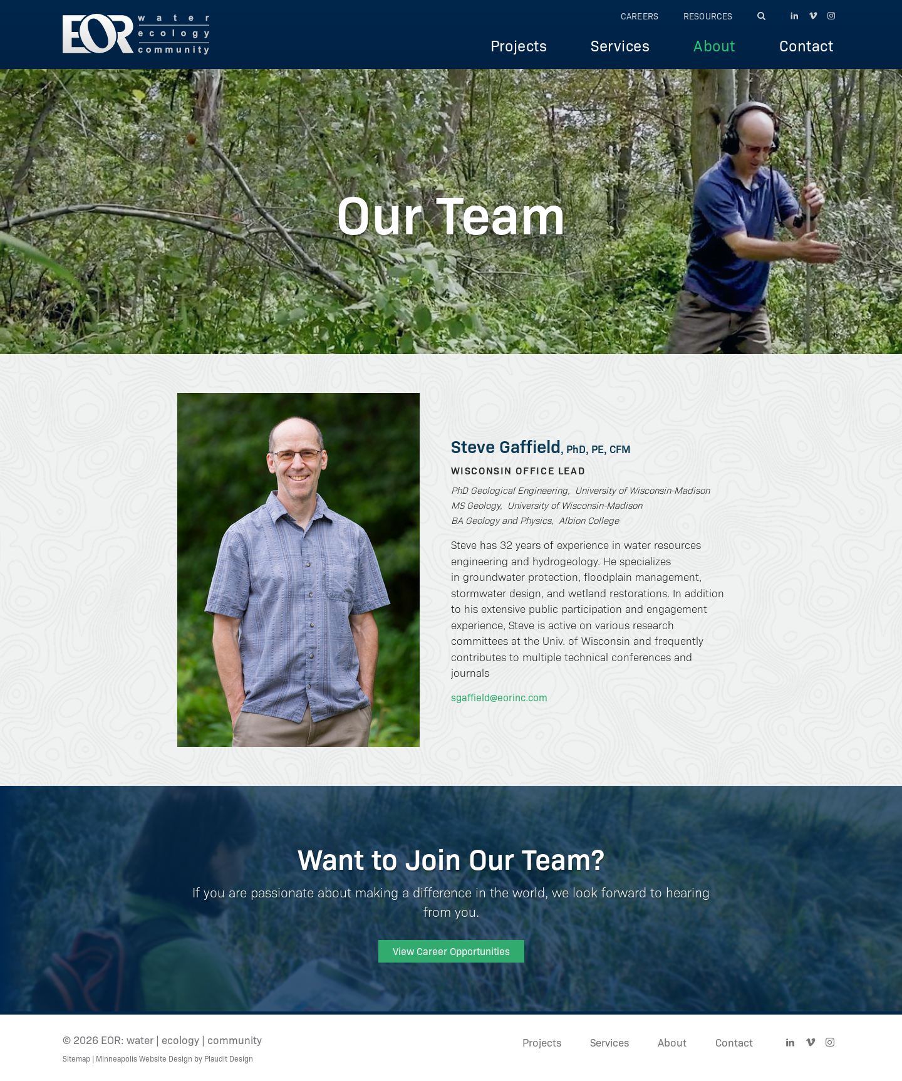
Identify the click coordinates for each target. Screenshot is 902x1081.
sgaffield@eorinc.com (499, 697)
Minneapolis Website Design (144, 1058)
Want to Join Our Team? (451, 857)
